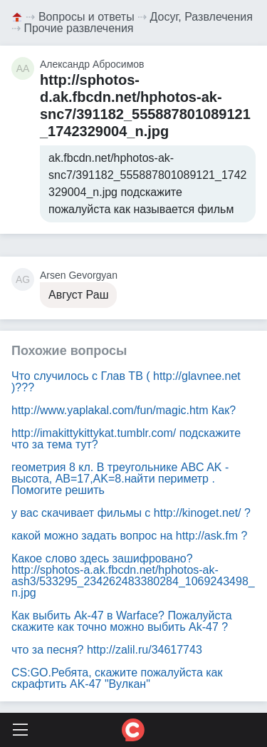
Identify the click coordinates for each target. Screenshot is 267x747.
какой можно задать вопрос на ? (129, 536)
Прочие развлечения (78, 28)
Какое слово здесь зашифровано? (133, 575)
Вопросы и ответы (86, 17)
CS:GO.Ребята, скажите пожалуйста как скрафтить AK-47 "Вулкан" (117, 678)
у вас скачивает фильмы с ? (131, 513)
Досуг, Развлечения (201, 17)
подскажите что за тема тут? (126, 438)
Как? (123, 410)
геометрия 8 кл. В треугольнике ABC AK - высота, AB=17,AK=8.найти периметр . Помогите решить (120, 478)
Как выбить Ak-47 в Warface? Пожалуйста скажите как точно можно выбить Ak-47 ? (121, 621)
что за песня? (106, 650)
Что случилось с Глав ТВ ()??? (126, 381)
